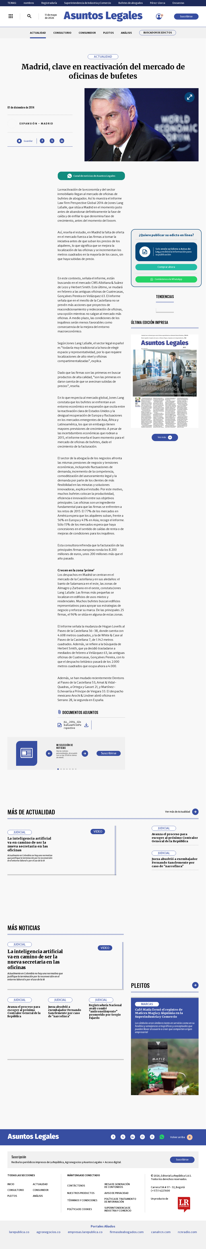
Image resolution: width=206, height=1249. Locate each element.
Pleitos (140, 985)
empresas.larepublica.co (85, 1232)
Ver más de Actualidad (182, 812)
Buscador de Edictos (157, 32)
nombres (29, 2)
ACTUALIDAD (38, 32)
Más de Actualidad (31, 811)
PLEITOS (108, 32)
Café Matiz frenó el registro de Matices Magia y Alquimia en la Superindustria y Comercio (159, 1013)
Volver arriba (181, 1137)
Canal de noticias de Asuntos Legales (91, 176)
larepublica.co (19, 1232)
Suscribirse (186, 16)
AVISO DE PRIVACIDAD (116, 1193)
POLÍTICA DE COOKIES (79, 1209)
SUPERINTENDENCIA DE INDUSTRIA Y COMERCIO (117, 1209)
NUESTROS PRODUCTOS (81, 1193)
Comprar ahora (166, 266)
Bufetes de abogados (130, 2)
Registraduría (49, 2)
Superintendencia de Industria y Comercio (87, 2)
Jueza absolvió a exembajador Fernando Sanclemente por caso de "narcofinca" (175, 862)
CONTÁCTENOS (76, 1185)
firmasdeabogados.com (127, 1232)
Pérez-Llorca (157, 2)
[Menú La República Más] (10, 16)
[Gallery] (66, 751)
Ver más (165, 437)
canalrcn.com (161, 1232)
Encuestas (178, 2)
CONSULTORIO (62, 32)
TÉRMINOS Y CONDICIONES (82, 1200)
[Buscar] (29, 16)
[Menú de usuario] (159, 16)
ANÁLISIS (126, 32)
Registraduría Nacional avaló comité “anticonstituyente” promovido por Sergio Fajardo (105, 1012)
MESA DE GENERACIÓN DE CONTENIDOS (117, 1186)
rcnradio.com (187, 1232)
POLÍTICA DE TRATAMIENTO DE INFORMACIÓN (120, 1200)
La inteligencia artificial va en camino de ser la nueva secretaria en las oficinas (29, 844)
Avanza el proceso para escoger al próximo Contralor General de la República (175, 837)
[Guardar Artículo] (25, 140)
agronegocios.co (48, 1232)
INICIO (10, 1184)
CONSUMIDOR (87, 32)
